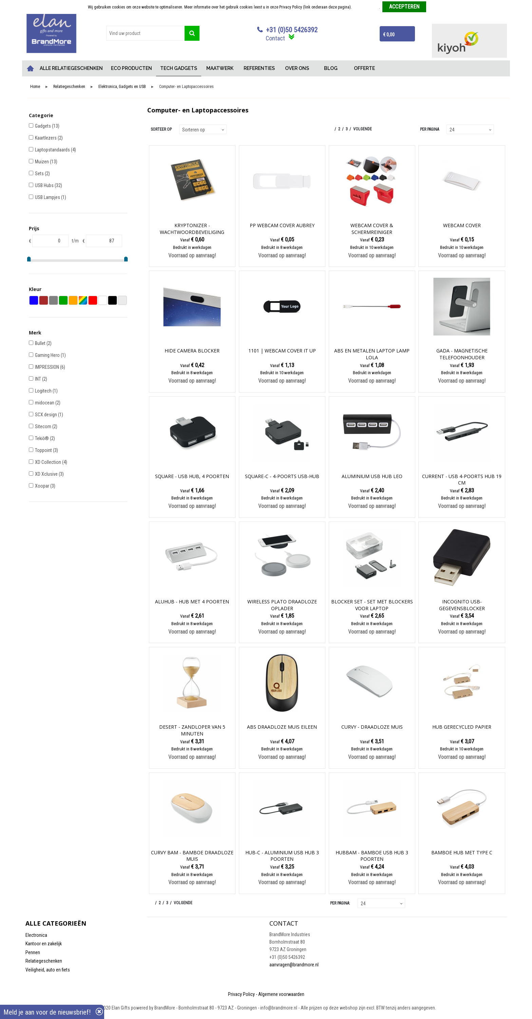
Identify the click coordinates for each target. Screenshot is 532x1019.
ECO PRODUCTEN (131, 68)
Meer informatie (366, 7)
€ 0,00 (389, 34)
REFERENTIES (259, 68)
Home (30, 68)
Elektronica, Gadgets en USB (122, 87)
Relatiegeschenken (69, 87)
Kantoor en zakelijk (43, 943)
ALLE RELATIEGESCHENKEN (71, 68)
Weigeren (436, 7)
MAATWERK (219, 68)
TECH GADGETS (178, 68)
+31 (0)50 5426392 (292, 30)
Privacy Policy (241, 994)
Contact (275, 38)
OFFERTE (364, 68)
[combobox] (145, 33)
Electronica (36, 935)
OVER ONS (297, 68)
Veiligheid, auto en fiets (47, 969)
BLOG (331, 68)
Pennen (32, 952)
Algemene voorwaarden (281, 994)
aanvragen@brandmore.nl (294, 964)
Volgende (362, 129)
